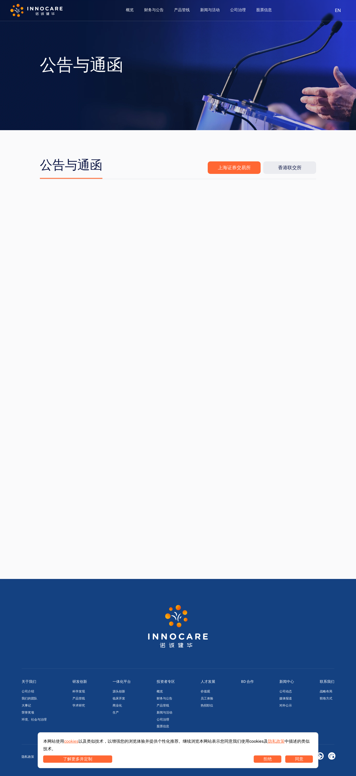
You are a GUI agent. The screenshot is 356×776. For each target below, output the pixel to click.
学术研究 (78, 705)
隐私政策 (28, 757)
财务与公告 (164, 698)
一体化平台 (122, 681)
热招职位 (207, 705)
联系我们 (327, 681)
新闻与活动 (164, 712)
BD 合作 (247, 681)
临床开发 (119, 698)
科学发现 (78, 691)
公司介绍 (28, 691)
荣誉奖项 (28, 712)
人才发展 (208, 681)
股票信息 (163, 726)
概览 (160, 691)
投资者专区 (166, 681)
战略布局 (326, 691)
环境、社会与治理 (34, 719)
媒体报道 (285, 698)
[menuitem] (130, 9)
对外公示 (285, 705)
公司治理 (163, 719)
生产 (116, 712)
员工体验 (207, 698)
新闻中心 (286, 681)
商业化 (117, 705)
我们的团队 (29, 698)
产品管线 (78, 698)
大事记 (26, 705)
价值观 (205, 691)
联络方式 (326, 698)
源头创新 (119, 691)
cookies (71, 741)
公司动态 (285, 691)
